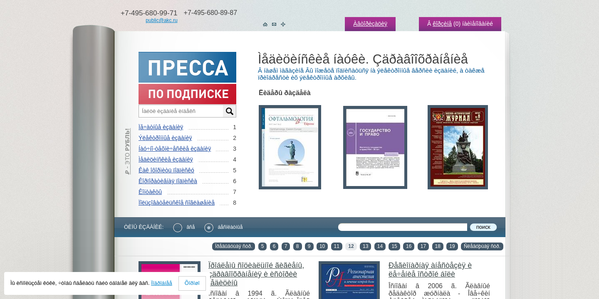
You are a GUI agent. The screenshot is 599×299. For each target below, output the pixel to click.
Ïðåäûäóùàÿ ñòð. (233, 246)
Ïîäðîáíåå (161, 283)
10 (322, 246)
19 (452, 246)
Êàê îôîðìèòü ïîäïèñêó (166, 170)
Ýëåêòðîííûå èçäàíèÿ (165, 138)
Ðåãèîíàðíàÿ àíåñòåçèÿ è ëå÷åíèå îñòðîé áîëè (430, 269)
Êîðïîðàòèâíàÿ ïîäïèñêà (168, 181)
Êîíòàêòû (150, 192)
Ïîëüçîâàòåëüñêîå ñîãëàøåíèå (177, 202)
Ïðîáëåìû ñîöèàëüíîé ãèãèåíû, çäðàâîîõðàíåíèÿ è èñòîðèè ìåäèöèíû (256, 274)
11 (336, 246)
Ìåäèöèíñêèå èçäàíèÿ (166, 159)
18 (438, 246)
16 (408, 246)
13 (365, 246)
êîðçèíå (442, 23)
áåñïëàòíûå (223, 227)
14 (380, 246)
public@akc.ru (161, 20)
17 (423, 246)
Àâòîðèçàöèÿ (370, 23)
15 (394, 246)
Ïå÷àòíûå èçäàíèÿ (161, 127)
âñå (184, 227)
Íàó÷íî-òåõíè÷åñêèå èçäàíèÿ (175, 148)
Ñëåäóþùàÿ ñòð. (482, 246)
